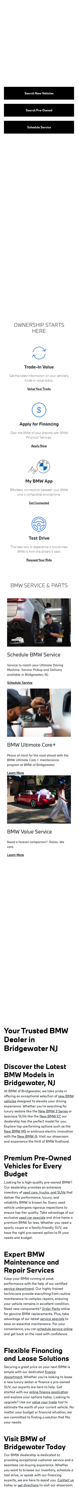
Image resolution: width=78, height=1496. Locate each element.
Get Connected (39, 503)
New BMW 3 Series (53, 1111)
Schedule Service (19, 683)
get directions (28, 1485)
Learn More (15, 773)
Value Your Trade (39, 389)
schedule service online (55, 1329)
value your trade (44, 1402)
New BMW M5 (15, 1131)
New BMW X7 (50, 1116)
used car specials (32, 1217)
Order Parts (51, 1308)
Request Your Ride (39, 560)
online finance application (48, 1392)
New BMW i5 (27, 1136)
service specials (52, 1318)
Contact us (65, 1480)
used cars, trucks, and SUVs (44, 1192)
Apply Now (39, 446)
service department (19, 1288)
